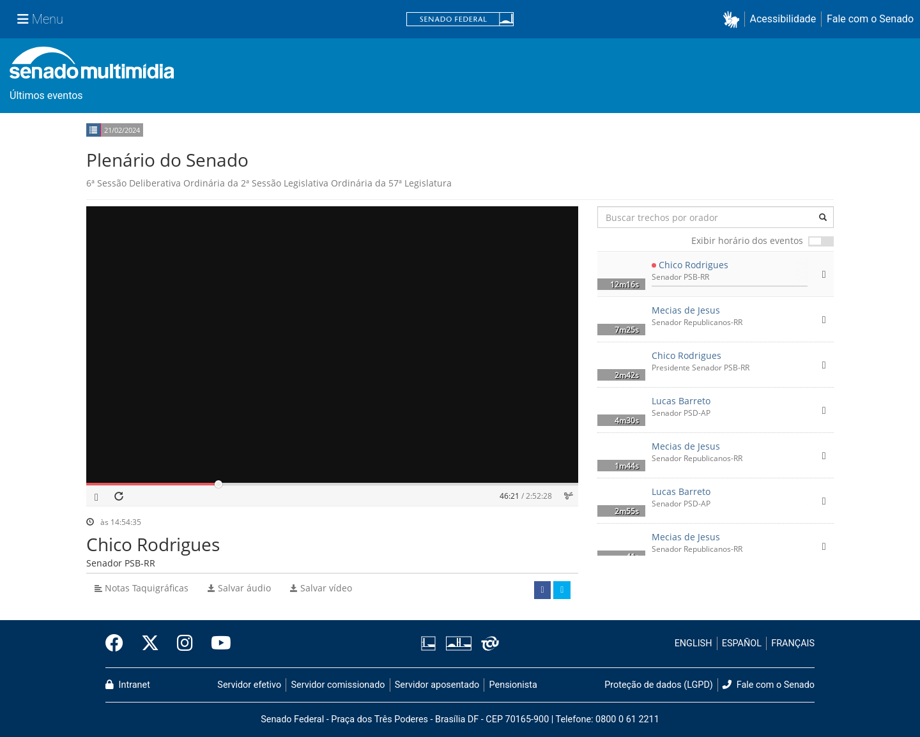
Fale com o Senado (870, 19)
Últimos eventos (46, 95)
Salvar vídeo (321, 588)
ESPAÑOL (742, 643)
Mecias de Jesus (686, 310)
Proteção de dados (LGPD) (658, 685)
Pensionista (513, 685)
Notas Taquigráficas (141, 588)
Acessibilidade (783, 19)
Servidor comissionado (338, 685)
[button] (733, 19)
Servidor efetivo (249, 685)
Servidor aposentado (437, 685)
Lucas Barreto (681, 401)
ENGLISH (693, 643)
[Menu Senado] (40, 19)
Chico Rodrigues (693, 265)
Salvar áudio (239, 588)
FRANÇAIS (793, 643)
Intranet (127, 685)
